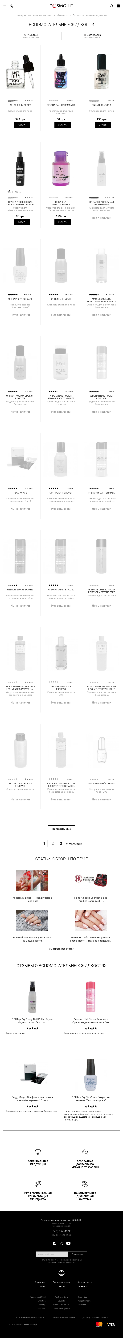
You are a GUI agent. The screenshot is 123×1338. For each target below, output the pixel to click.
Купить (21, 125)
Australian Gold (61, 1297)
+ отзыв (29, 100)
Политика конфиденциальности (29, 1317)
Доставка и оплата (61, 1282)
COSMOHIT (61, 5)
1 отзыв (29, 391)
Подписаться (77, 1254)
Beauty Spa (82, 1297)
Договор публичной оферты (95, 1317)
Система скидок (85, 1282)
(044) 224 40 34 (61, 1231)
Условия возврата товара (63, 1317)
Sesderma (82, 1305)
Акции (42, 1287)
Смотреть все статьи (61, 948)
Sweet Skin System (61, 1308)
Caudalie (61, 1301)
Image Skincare (84, 1301)
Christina (41, 1301)
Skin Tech (41, 1308)
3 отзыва (28, 294)
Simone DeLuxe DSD (61, 1305)
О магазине (40, 1282)
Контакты (82, 1287)
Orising (42, 1305)
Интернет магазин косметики (34, 15)
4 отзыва (109, 197)
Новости (62, 1287)
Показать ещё (61, 828)
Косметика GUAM (37, 1297)
